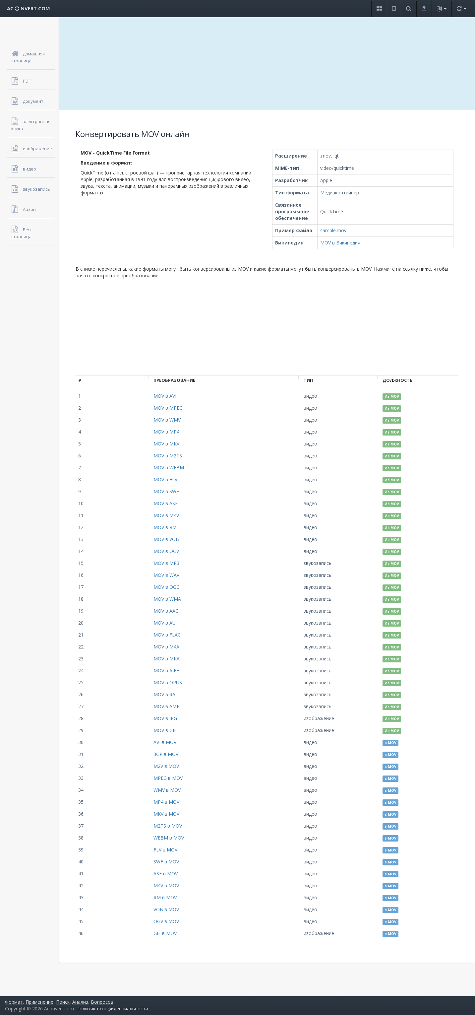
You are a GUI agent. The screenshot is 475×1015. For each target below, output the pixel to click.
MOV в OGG (166, 587)
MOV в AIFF (166, 670)
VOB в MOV (166, 909)
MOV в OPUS (167, 682)
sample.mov (333, 230)
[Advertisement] (267, 63)
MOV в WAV (166, 575)
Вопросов (102, 1002)
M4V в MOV (166, 885)
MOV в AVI (164, 396)
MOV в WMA (167, 599)
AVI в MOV (164, 742)
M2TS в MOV (167, 826)
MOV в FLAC (167, 635)
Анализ (80, 1002)
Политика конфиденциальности (112, 1008)
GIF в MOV (165, 933)
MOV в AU (164, 623)
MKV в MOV (166, 814)
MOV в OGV (166, 551)
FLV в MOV (165, 849)
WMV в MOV (167, 790)
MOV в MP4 (166, 432)
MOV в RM (165, 527)
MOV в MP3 (166, 563)
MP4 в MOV (166, 802)
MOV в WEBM (168, 467)
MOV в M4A (166, 646)
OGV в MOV (166, 921)
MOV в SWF (166, 491)
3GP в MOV (165, 754)
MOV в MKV (166, 443)
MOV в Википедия (340, 242)
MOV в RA (164, 694)
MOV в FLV (165, 479)
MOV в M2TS (167, 455)
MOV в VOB (166, 539)
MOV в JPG (165, 718)
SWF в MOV (166, 861)
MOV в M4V (166, 515)
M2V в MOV (166, 766)
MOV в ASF (165, 503)
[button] (379, 9)
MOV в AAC (165, 611)
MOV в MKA (166, 658)
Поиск (63, 1002)
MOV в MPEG (168, 408)
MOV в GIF (165, 730)
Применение (39, 1002)
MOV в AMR (166, 706)
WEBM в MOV (168, 838)
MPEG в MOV (168, 778)
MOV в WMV (167, 420)
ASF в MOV (165, 873)
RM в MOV (165, 897)
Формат (14, 1002)
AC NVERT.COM (28, 8)
